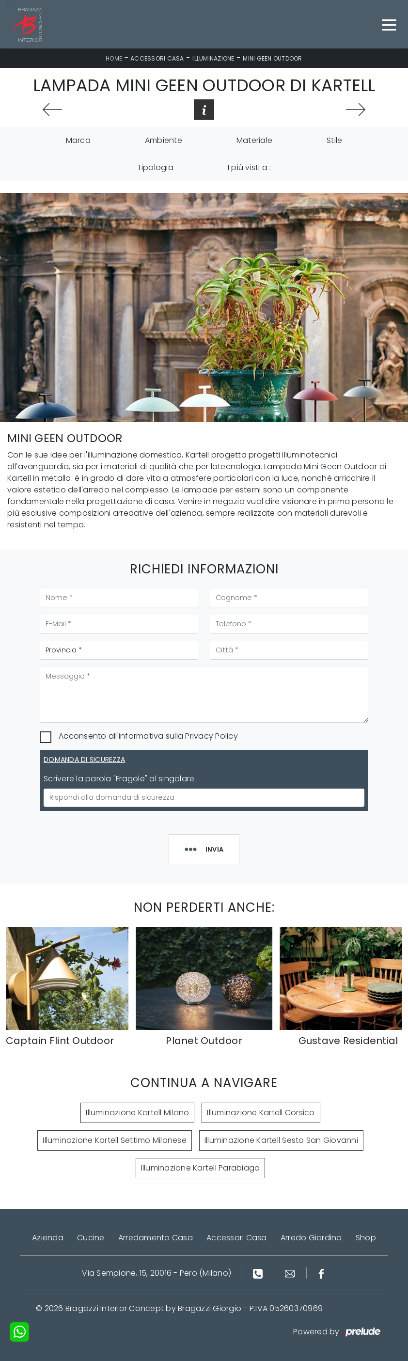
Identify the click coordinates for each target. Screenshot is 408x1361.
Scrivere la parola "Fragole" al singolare (119, 778)
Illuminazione (213, 58)
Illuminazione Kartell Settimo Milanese (115, 1140)
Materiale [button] (254, 140)
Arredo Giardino (311, 1237)
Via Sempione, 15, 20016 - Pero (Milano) (156, 1273)
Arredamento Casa (155, 1237)
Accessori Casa (157, 58)
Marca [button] (78, 140)
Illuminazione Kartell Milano (137, 1112)
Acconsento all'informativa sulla (148, 736)
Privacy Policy (211, 736)
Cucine (91, 1237)
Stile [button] (334, 140)
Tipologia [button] (155, 167)
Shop (366, 1237)
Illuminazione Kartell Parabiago (200, 1167)
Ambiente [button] (163, 140)
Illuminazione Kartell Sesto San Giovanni (281, 1140)
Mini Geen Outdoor (272, 58)
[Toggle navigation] (389, 24)
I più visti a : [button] (249, 167)
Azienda (47, 1237)
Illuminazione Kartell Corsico (260, 1112)
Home (114, 58)
